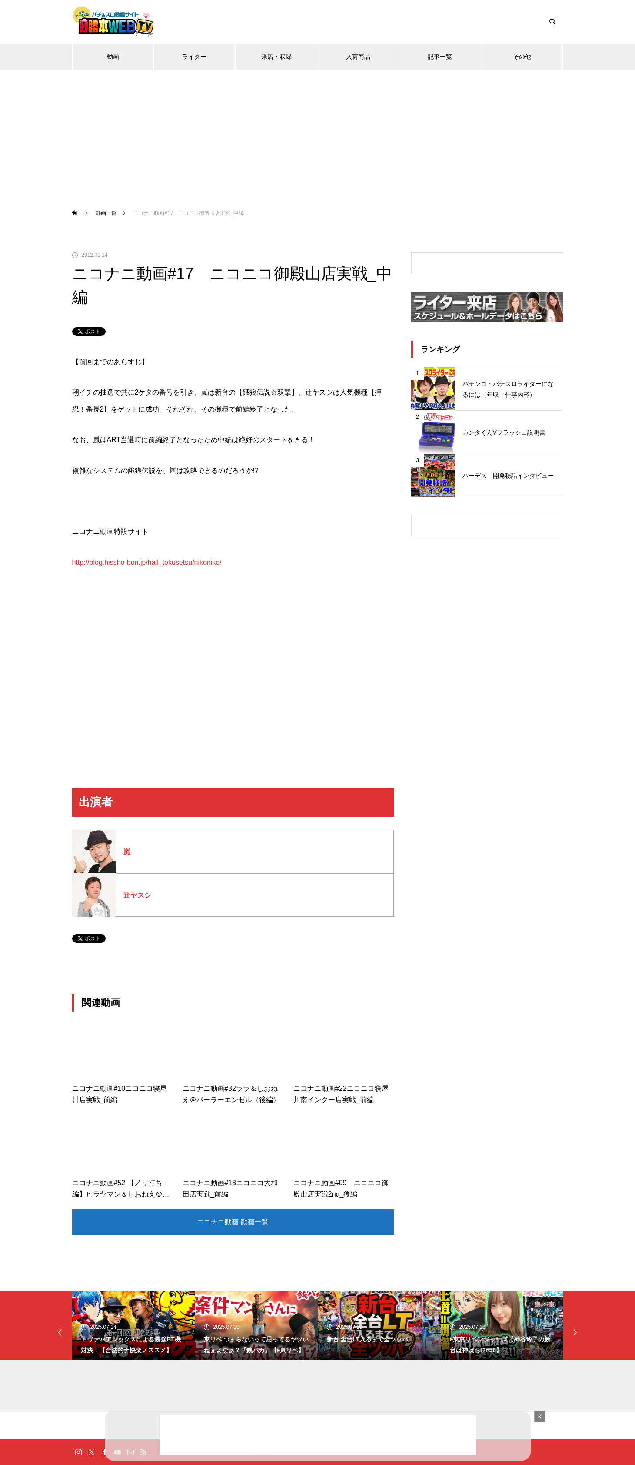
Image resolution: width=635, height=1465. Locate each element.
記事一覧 (440, 56)
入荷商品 (358, 56)
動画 (113, 56)
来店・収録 (276, 56)
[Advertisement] (317, 135)
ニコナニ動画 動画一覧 (232, 1222)
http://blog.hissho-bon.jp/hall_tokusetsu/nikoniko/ (147, 562)
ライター (194, 56)
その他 (522, 56)
